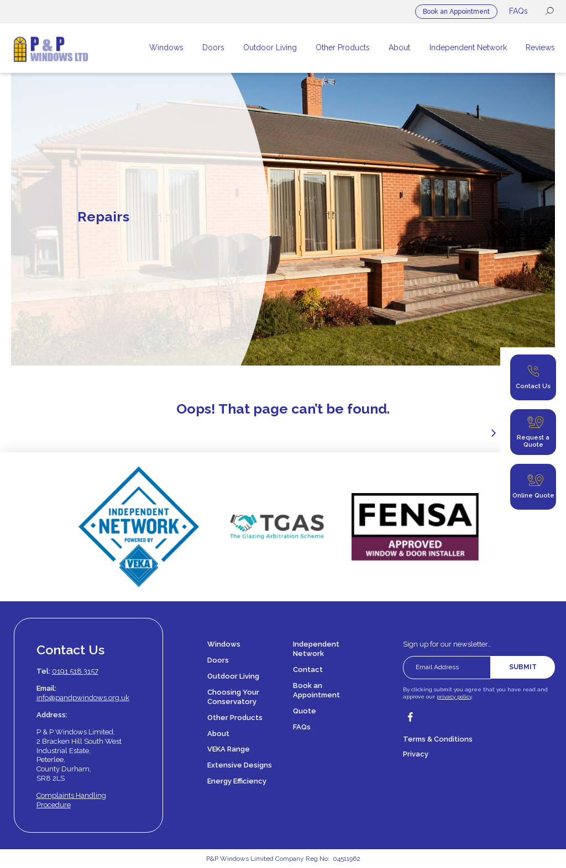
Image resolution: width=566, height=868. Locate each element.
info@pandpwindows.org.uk (82, 698)
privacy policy (454, 697)
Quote (304, 711)
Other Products (235, 717)
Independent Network (316, 649)
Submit (523, 667)
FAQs (518, 11)
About (218, 733)
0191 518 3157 (75, 671)
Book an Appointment (456, 11)
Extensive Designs (239, 765)
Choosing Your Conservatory (233, 697)
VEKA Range (228, 749)
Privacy (415, 754)
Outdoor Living (233, 676)
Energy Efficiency (236, 781)
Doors (218, 660)
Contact (308, 669)
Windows (223, 644)
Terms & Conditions (438, 739)
